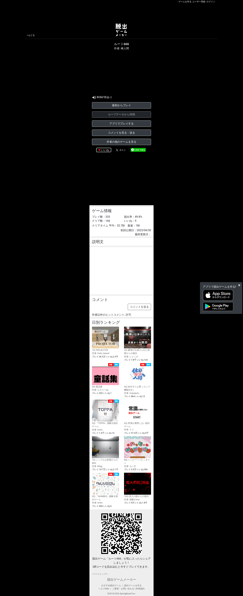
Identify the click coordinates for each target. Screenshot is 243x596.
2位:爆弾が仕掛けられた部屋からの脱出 (137, 341)
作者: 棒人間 (121, 48)
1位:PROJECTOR (105, 339)
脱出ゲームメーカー (121, 579)
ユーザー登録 (198, 1)
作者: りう (129, 429)
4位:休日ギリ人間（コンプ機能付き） (137, 377)
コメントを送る (139, 306)
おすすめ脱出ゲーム (111, 585)
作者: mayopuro (131, 393)
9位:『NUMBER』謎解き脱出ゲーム (105, 487)
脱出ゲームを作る (133, 585)
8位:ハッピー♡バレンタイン (137, 450)
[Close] (239, 285)
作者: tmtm (97, 429)
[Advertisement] (121, 12)
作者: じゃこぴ (131, 356)
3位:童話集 (105, 375)
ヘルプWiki (103, 588)
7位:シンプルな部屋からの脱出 (105, 450)
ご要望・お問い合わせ (123, 588)
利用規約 (140, 588)
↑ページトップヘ (100, 574)
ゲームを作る (185, 1)
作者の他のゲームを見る (121, 141)
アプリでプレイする (121, 123)
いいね (105, 150)
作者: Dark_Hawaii (100, 353)
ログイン (210, 1)
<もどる (31, 35)
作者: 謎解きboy (132, 499)
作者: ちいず (130, 466)
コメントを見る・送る (121, 132)
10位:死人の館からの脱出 (137, 485)
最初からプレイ (121, 105)
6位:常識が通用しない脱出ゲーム (137, 414)
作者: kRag (97, 466)
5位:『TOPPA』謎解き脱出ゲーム (105, 414)
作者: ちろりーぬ (100, 390)
